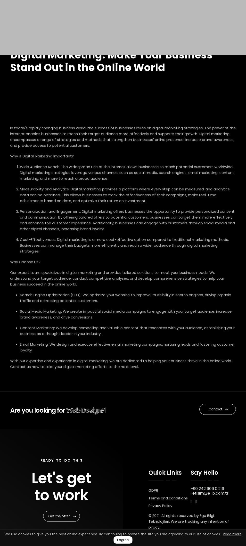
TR (195, 16)
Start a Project (168, 16)
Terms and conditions (168, 498)
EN (190, 16)
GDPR (153, 490)
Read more (232, 534)
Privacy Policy (160, 505)
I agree (123, 540)
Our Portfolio (127, 16)
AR (211, 16)
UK (206, 16)
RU (200, 16)
